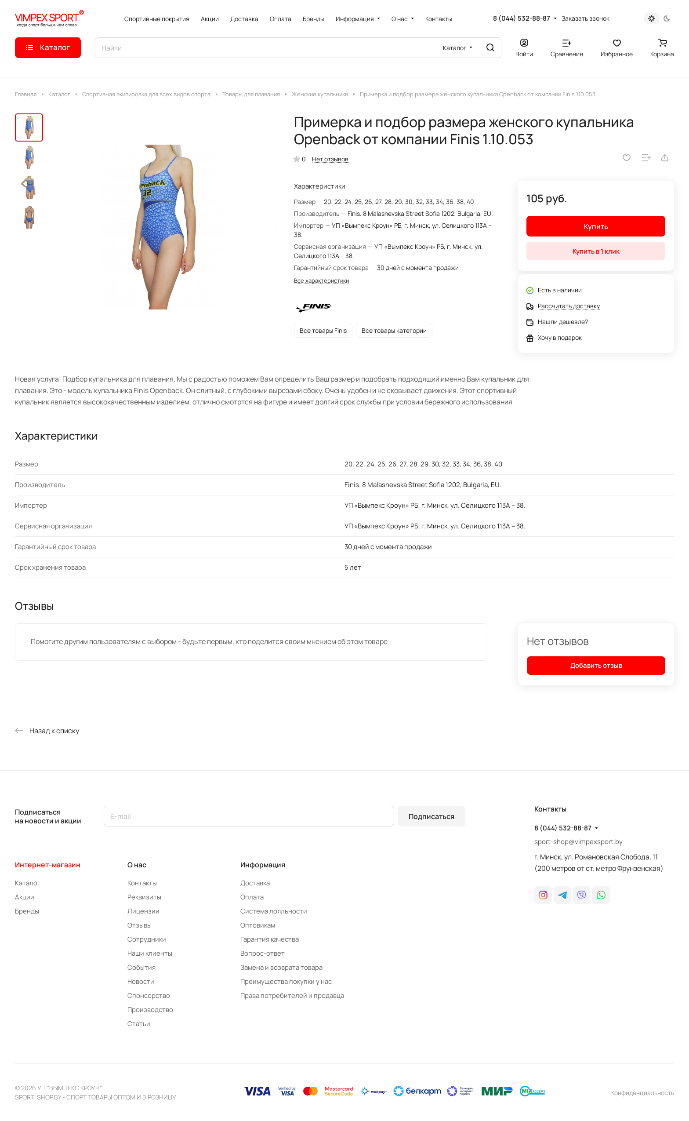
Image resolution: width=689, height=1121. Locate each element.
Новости (140, 981)
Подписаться (431, 816)
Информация (262, 865)
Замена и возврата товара (281, 967)
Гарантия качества (269, 939)
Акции (24, 897)
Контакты (142, 883)
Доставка (255, 883)
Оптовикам (257, 925)
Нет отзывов (330, 159)
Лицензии (143, 911)
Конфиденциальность (642, 1092)
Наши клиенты (149, 953)
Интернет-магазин (47, 865)
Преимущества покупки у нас (286, 981)
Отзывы (139, 925)
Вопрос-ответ (262, 953)
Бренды (27, 911)
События (141, 967)
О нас (136, 865)
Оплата (252, 897)
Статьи (138, 1023)
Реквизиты (144, 897)
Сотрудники (146, 939)
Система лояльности (273, 911)
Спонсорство (148, 995)
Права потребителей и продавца (292, 995)
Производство (150, 1009)
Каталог (27, 883)
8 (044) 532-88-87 (521, 18)
